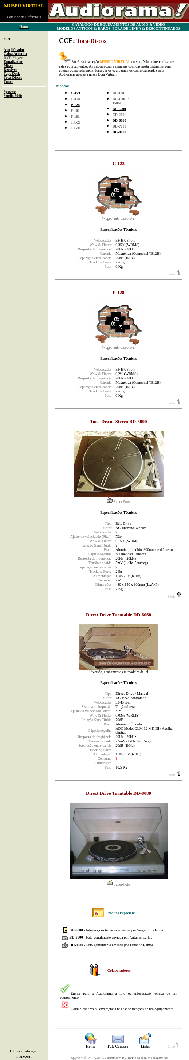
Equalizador (13, 62)
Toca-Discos (13, 78)
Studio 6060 (13, 96)
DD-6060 (119, 120)
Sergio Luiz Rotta (150, 930)
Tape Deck (12, 74)
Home (90, 1046)
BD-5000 (119, 109)
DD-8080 (119, 132)
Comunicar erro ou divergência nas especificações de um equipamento (122, 1009)
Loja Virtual (106, 74)
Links (145, 1046)
